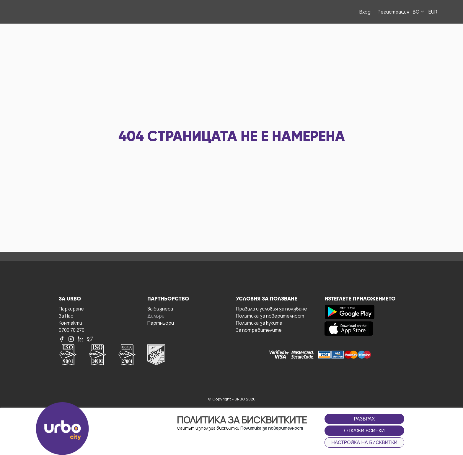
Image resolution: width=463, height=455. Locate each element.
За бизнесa (160, 308)
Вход (365, 12)
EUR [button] (432, 12)
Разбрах (364, 418)
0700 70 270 (71, 330)
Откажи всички (364, 430)
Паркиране (71, 308)
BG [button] (419, 12)
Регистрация (393, 12)
